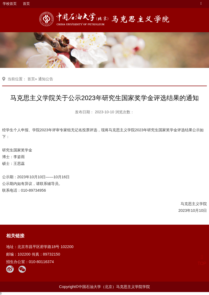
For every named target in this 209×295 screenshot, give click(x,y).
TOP (201, 260)
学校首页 (10, 4)
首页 (26, 4)
